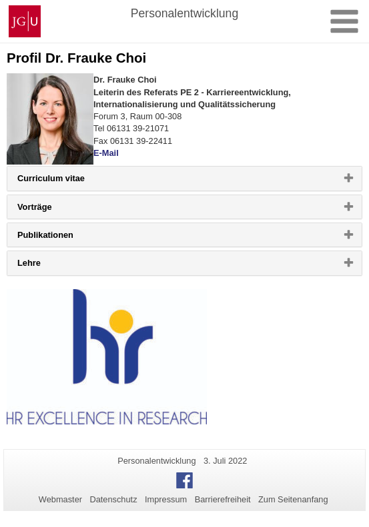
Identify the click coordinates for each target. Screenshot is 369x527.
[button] (184, 178)
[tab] (184, 178)
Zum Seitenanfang (293, 499)
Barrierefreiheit (223, 499)
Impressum (166, 499)
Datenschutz (113, 499)
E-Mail (106, 153)
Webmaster (60, 499)
